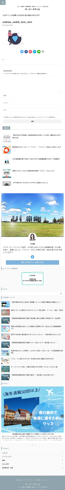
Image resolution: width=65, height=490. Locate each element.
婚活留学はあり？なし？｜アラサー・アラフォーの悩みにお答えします (36, 147)
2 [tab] (31, 445)
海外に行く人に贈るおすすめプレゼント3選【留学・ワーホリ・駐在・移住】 (37, 310)
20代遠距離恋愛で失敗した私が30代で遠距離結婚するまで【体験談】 (36, 159)
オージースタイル (32, 9)
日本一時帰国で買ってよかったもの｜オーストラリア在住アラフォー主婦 (32, 434)
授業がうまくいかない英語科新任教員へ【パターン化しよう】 (33, 171)
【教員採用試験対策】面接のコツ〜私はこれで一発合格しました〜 (34, 343)
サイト (5, 110)
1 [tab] (29, 445)
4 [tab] (34, 445)
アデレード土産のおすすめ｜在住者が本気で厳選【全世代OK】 (32, 359)
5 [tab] (36, 445)
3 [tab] (32, 445)
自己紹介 (39, 480)
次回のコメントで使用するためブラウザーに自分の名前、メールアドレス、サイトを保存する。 (30, 117)
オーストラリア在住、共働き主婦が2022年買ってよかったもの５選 (34, 367)
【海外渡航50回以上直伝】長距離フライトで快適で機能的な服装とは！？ (36, 302)
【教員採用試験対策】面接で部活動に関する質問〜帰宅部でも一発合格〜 (36, 318)
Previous (2, 416)
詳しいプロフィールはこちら (32, 262)
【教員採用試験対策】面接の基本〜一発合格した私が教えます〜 (33, 375)
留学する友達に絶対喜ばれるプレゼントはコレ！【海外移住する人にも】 (36, 334)
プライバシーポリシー (29, 480)
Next (62, 416)
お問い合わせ (19, 480)
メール (5, 103)
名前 (5, 95)
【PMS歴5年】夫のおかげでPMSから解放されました (30, 183)
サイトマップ (46, 480)
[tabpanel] (32, 414)
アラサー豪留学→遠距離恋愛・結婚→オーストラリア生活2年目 (32, 487)
